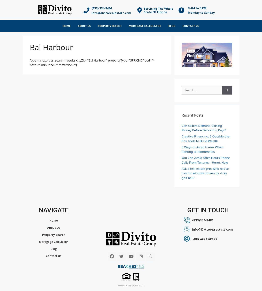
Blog (171, 26)
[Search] (227, 90)
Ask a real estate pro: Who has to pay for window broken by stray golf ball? (205, 173)
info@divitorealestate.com (111, 13)
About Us (84, 26)
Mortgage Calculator (145, 26)
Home (66, 26)
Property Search (110, 26)
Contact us (190, 26)
